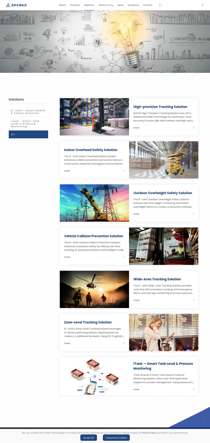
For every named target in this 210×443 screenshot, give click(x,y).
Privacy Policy (149, 432)
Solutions (89, 5)
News (121, 5)
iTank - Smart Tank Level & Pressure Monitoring (25, 124)
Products (75, 5)
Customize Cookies (116, 437)
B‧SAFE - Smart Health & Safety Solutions (28, 112)
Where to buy (106, 5)
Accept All (88, 437)
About (62, 5)
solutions (110, 91)
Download (133, 5)
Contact (147, 5)
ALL (13, 134)
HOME (98, 91)
